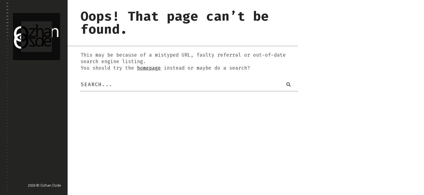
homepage (149, 68)
